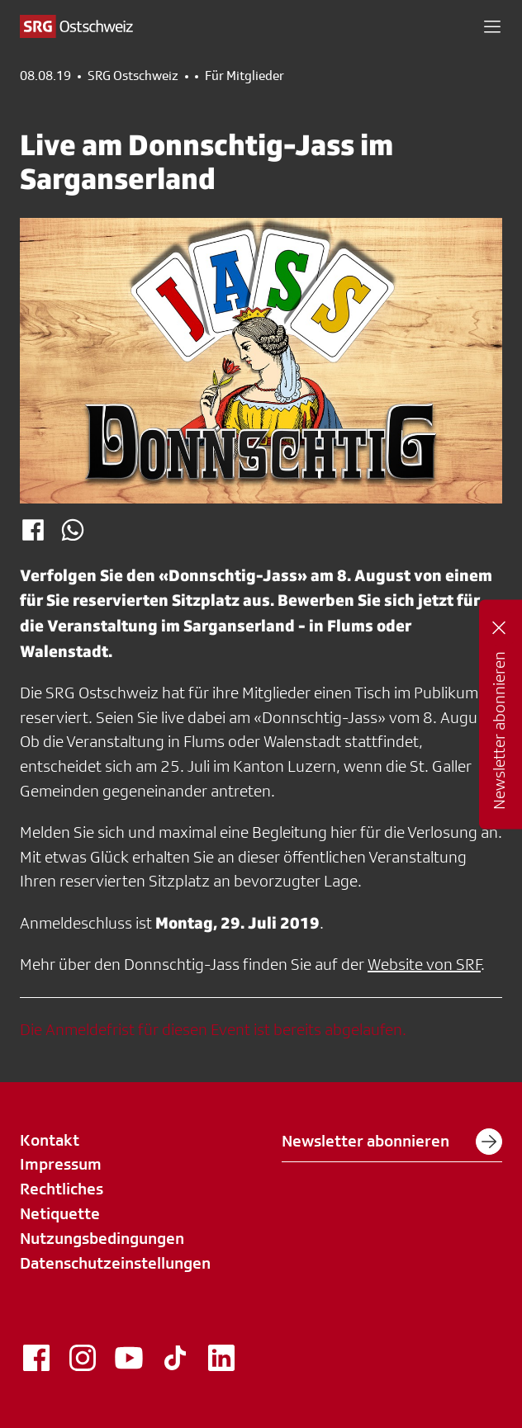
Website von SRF (424, 964)
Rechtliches (61, 1189)
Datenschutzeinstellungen (115, 1263)
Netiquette (60, 1213)
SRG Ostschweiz (133, 76)
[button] (492, 26)
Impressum (61, 1164)
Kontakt (49, 1140)
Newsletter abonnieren (392, 1141)
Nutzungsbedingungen (102, 1238)
